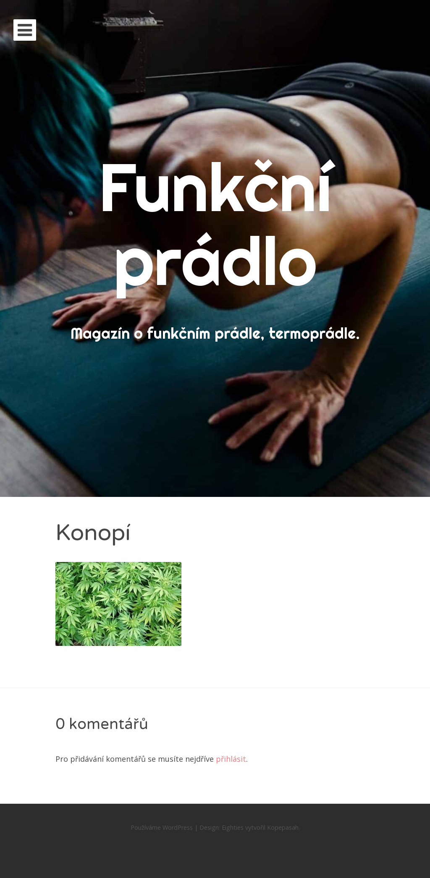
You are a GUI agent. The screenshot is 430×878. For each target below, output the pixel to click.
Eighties (233, 827)
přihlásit (231, 759)
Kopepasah (283, 827)
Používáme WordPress (162, 827)
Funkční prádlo (215, 223)
